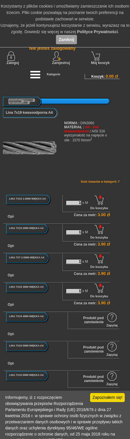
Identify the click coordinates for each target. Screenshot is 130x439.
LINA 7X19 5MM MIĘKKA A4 (26, 345)
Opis (11, 216)
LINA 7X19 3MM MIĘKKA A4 (26, 286)
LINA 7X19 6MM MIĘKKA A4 (26, 375)
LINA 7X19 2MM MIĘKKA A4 (26, 228)
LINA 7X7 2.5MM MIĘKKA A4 (26, 257)
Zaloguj (12, 58)
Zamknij (66, 39)
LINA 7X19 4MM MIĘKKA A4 (26, 316)
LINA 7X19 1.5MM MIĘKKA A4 (27, 198)
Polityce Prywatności (97, 31)
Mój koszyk (100, 58)
